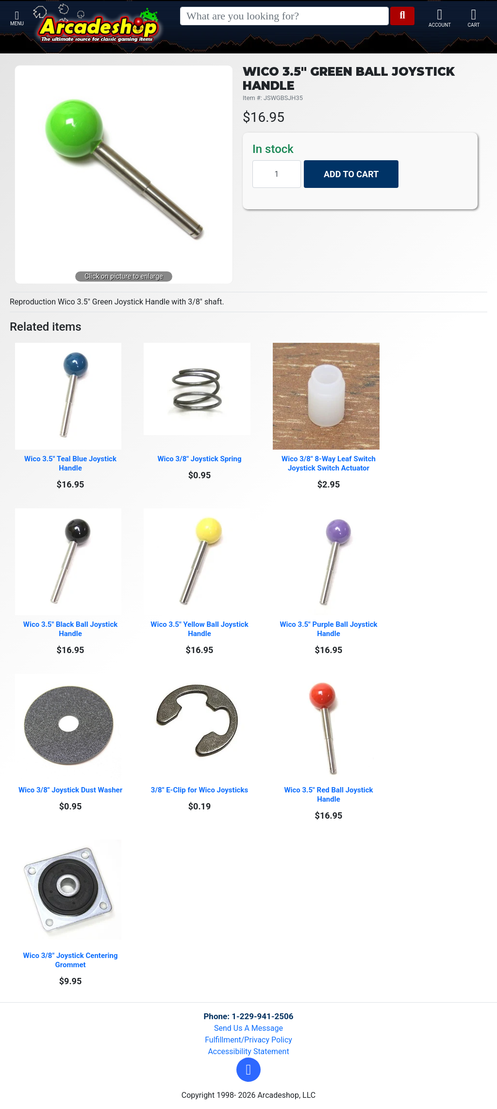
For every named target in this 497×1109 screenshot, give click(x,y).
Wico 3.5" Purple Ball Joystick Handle (329, 629)
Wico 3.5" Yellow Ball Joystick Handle (200, 629)
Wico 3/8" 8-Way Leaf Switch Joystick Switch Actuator (330, 463)
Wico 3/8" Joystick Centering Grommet (71, 960)
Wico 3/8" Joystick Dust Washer (70, 790)
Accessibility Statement (248, 1051)
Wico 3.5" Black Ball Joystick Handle (71, 629)
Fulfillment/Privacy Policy (248, 1039)
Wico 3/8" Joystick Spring (199, 458)
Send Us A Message (248, 1028)
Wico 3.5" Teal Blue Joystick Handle (71, 463)
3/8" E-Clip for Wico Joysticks (199, 790)
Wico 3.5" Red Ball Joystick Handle (329, 795)
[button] (248, 1070)
